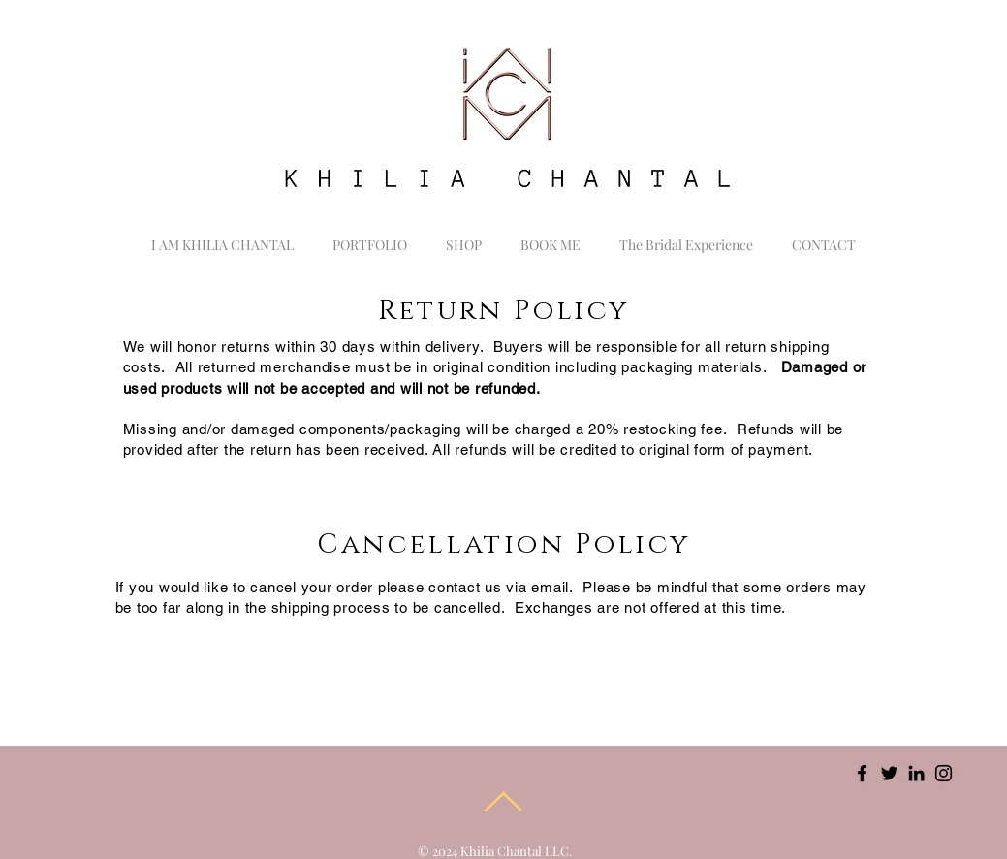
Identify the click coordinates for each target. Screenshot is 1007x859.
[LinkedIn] (916, 773)
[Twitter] (889, 773)
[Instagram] (943, 773)
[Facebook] (862, 773)
